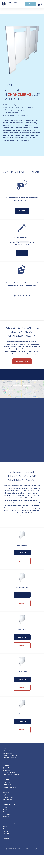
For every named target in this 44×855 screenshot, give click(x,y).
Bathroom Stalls (8, 760)
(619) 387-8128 (24, 244)
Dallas (5, 810)
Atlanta (5, 819)
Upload (21, 253)
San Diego (6, 833)
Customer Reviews (9, 772)
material (7, 495)
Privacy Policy (7, 782)
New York (6, 829)
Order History (7, 799)
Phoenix (5, 831)
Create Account (8, 797)
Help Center (6, 770)
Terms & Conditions (9, 787)
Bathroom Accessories (10, 755)
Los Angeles (6, 816)
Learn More (22, 553)
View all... (6, 838)
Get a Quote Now (22, 361)
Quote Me (22, 561)
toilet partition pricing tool (22, 498)
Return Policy (7, 785)
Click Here (22, 211)
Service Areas (9, 805)
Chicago (5, 807)
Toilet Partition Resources (11, 775)
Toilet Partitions (10, 4)
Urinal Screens (7, 753)
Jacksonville (6, 814)
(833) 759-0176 (22, 295)
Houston (5, 812)
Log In (5, 795)
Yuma (4, 836)
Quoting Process (8, 768)
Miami (5, 827)
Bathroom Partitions (9, 758)
